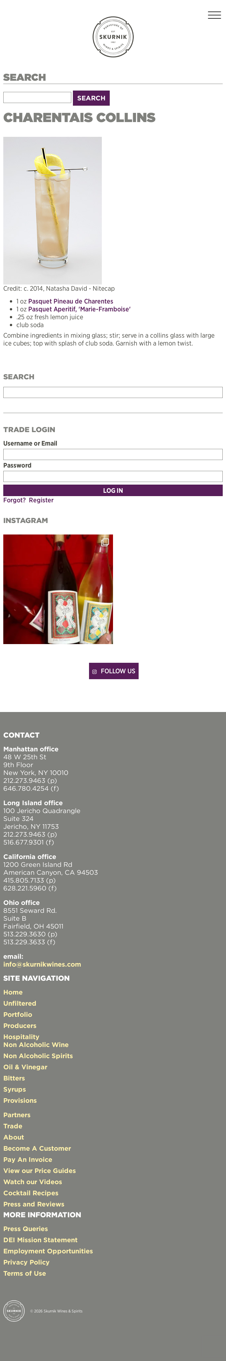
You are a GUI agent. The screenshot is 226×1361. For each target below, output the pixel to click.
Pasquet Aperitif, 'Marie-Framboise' (79, 309)
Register (41, 500)
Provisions (20, 1100)
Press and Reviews (33, 1204)
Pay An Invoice (27, 1159)
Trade (12, 1126)
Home (13, 992)
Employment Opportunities (48, 1251)
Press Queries (25, 1229)
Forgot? (14, 500)
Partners (17, 1115)
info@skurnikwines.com (42, 964)
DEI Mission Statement (40, 1240)
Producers (19, 1025)
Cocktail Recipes (30, 1193)
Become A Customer (37, 1148)
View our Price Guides (39, 1170)
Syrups (14, 1089)
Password (17, 465)
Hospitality (21, 1037)
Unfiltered (19, 1003)
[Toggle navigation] (214, 16)
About (13, 1137)
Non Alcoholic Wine (36, 1044)
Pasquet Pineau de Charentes (70, 301)
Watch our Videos (32, 1182)
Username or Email (30, 443)
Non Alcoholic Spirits (38, 1056)
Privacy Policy (26, 1262)
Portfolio (17, 1014)
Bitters (14, 1078)
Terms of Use (24, 1273)
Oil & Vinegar (25, 1067)
